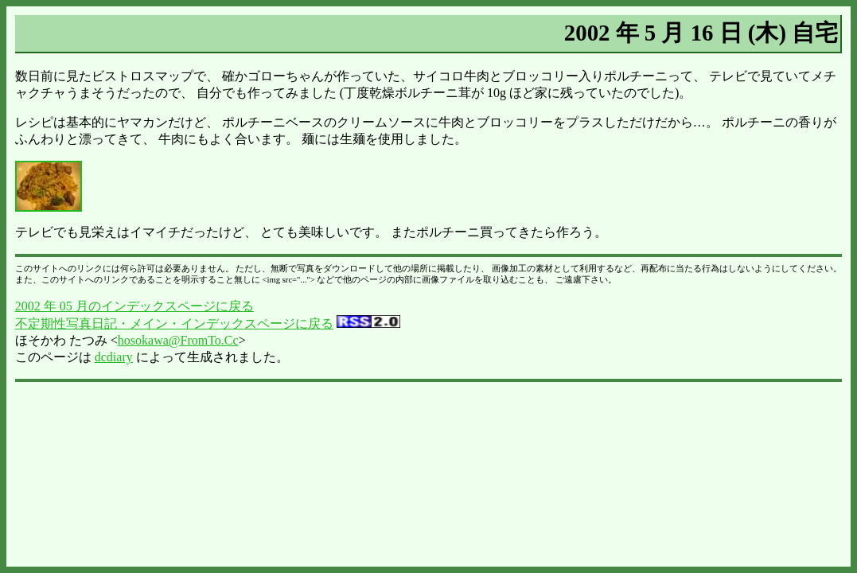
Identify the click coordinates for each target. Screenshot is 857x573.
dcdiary (114, 357)
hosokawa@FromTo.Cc (178, 340)
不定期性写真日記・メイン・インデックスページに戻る (174, 323)
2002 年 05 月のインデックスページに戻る (134, 306)
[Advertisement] (429, 424)
